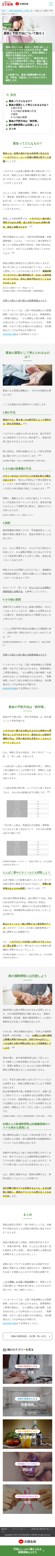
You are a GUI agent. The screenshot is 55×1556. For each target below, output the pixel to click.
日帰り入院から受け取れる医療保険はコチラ (25, 300)
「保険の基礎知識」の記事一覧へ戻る (27, 1336)
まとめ (12, 128)
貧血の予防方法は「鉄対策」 (24, 121)
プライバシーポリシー (19, 1529)
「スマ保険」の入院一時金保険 (18, 1281)
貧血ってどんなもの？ (20, 101)
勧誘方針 (4, 1529)
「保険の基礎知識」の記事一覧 (20, 11)
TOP (3, 11)
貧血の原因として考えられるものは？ (29, 105)
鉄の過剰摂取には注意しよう (24, 125)
